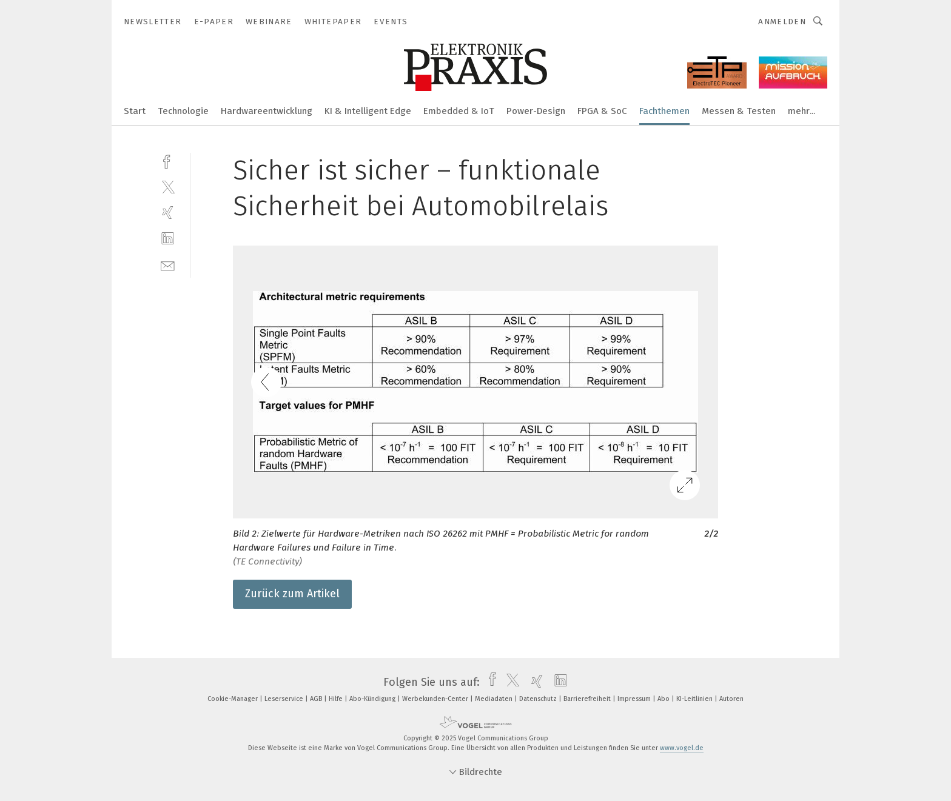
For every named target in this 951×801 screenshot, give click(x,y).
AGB (317, 699)
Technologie (183, 111)
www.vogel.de (682, 748)
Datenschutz (539, 699)
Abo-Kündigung (373, 699)
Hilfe (336, 699)
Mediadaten (494, 699)
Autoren (731, 699)
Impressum (635, 699)
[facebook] (167, 160)
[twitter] (167, 186)
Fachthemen (664, 111)
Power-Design (535, 111)
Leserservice (284, 699)
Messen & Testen (739, 111)
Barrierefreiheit (588, 699)
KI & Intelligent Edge (367, 111)
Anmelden (782, 21)
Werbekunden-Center (436, 699)
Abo (664, 699)
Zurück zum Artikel (292, 593)
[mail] (167, 264)
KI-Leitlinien (695, 699)
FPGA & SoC (602, 111)
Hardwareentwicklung (266, 111)
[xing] (167, 212)
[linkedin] (167, 238)
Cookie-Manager (233, 699)
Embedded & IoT (458, 111)
